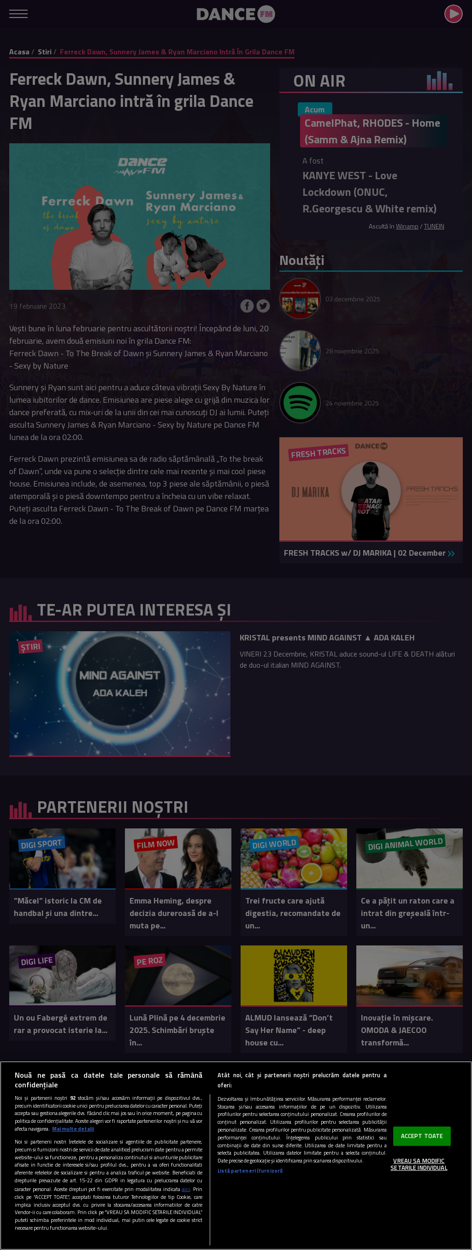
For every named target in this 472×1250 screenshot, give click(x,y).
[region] (236, 1155)
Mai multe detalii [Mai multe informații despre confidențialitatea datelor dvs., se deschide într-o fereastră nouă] (73, 1129)
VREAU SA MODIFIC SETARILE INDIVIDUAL (418, 1164)
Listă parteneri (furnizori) (250, 1170)
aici (186, 1189)
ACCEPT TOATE (422, 1135)
